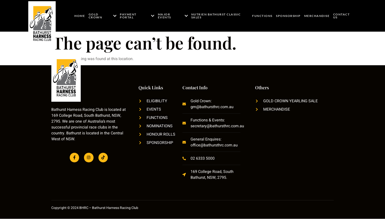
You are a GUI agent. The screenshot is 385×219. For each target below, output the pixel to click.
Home (79, 16)
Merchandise (317, 16)
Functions (263, 16)
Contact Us (340, 16)
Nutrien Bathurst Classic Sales (216, 16)
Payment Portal (136, 16)
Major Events (173, 16)
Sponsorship (288, 16)
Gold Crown (102, 16)
